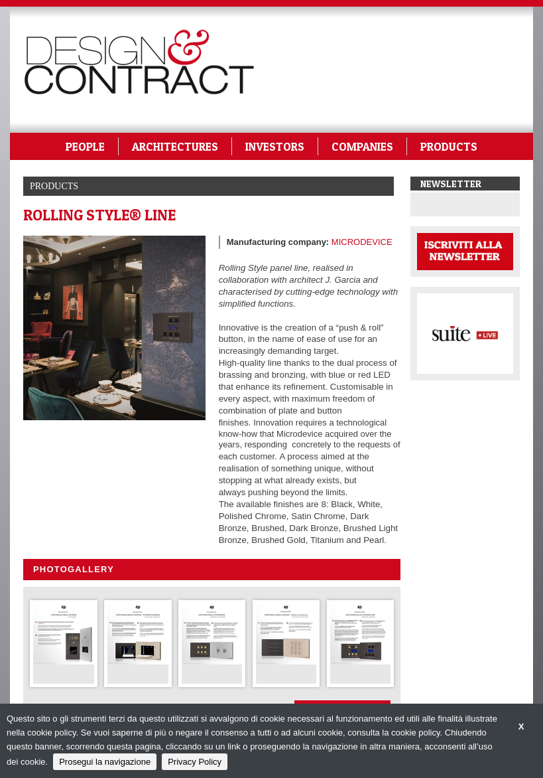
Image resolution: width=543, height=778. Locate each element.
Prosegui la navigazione (105, 762)
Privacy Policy (194, 762)
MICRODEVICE (362, 242)
